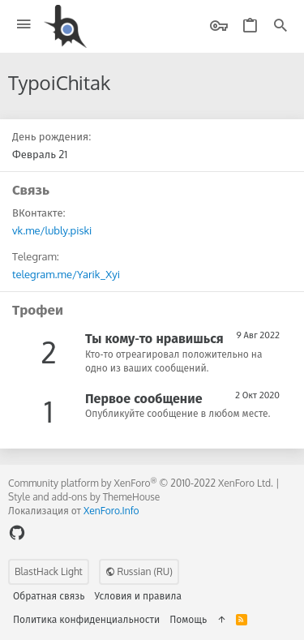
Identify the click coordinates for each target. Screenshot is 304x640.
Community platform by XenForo (140, 483)
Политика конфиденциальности (86, 619)
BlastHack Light (49, 571)
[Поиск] (280, 26)
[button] (24, 25)
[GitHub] (17, 532)
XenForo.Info (111, 511)
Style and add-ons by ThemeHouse (84, 497)
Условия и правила (138, 596)
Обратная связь (49, 596)
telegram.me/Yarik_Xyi (66, 274)
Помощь (188, 619)
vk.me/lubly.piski (52, 230)
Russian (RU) (139, 571)
